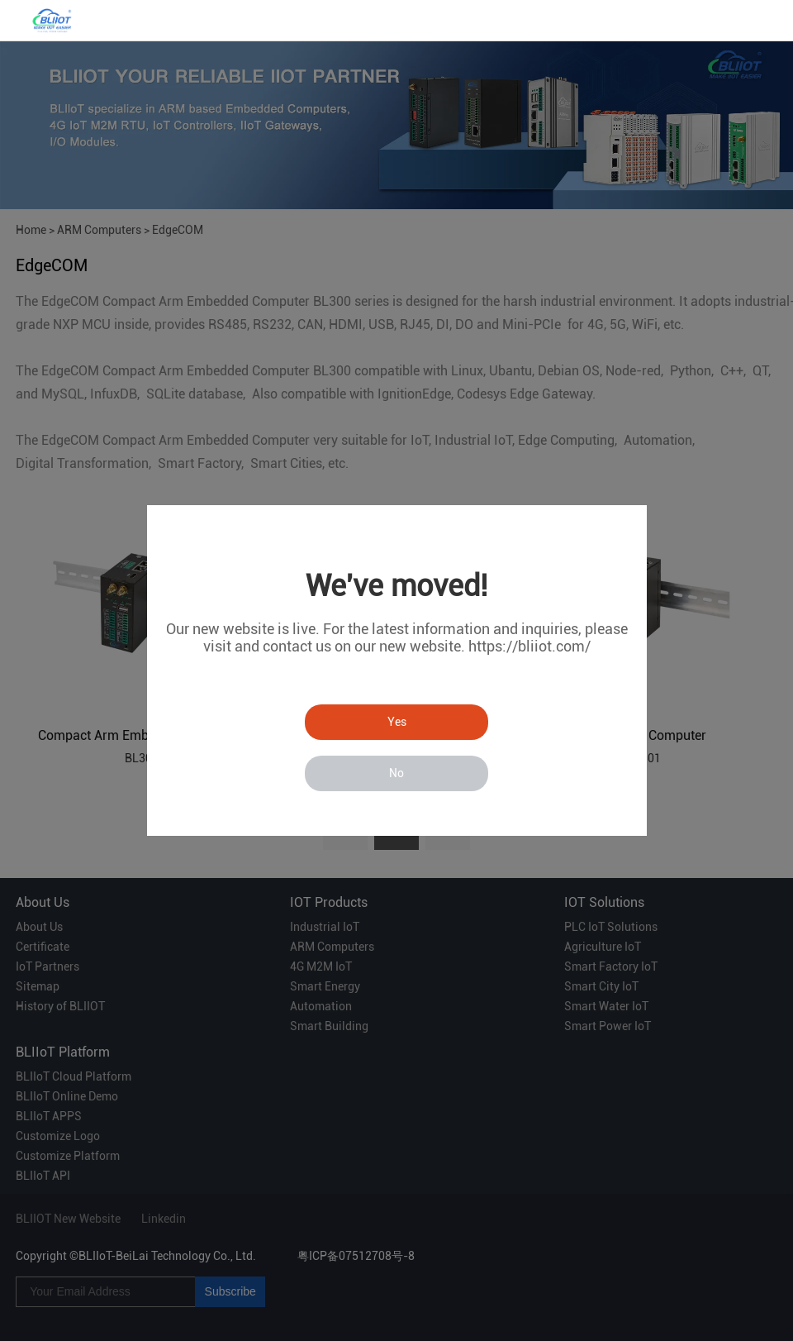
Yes (396, 721)
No (396, 773)
